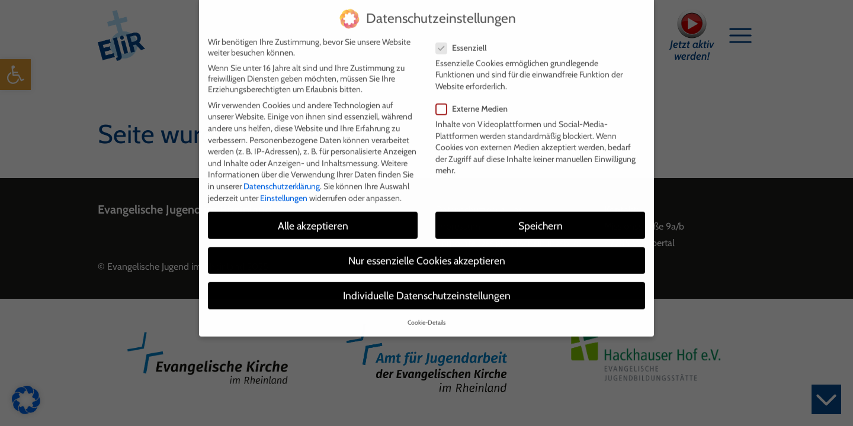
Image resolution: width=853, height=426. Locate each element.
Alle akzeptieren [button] (313, 217)
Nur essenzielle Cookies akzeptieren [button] (426, 252)
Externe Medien (475, 100)
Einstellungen (283, 190)
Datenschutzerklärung (281, 178)
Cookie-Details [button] (426, 315)
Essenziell (465, 39)
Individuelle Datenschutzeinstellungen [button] (427, 287)
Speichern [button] (540, 217)
